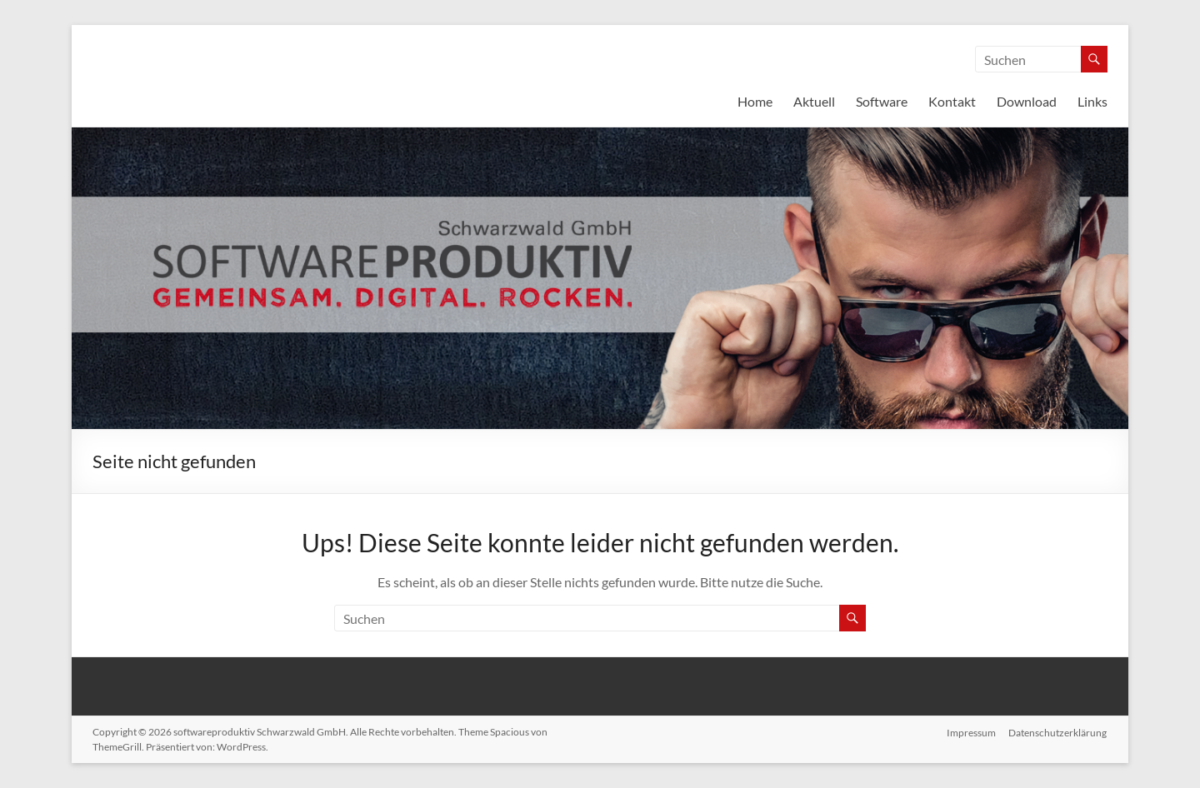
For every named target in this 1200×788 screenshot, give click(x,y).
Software (882, 101)
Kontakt (952, 101)
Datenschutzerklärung (1058, 732)
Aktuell (814, 101)
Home (755, 101)
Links (1093, 101)
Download (1027, 101)
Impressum (971, 732)
